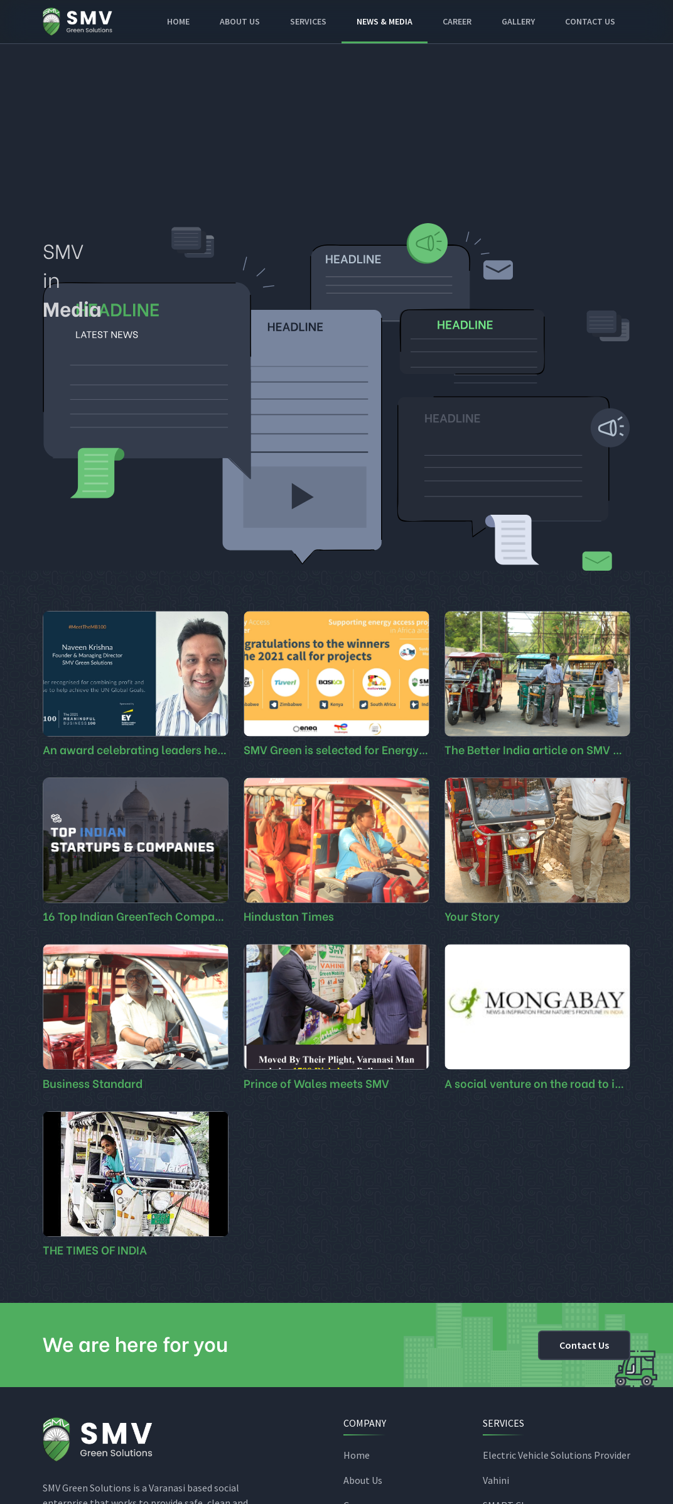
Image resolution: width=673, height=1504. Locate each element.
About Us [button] (240, 21)
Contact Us (590, 21)
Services (308, 21)
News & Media (384, 21)
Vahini (496, 1480)
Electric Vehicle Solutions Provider (556, 1455)
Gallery (518, 21)
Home (178, 21)
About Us (362, 1480)
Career (457, 21)
